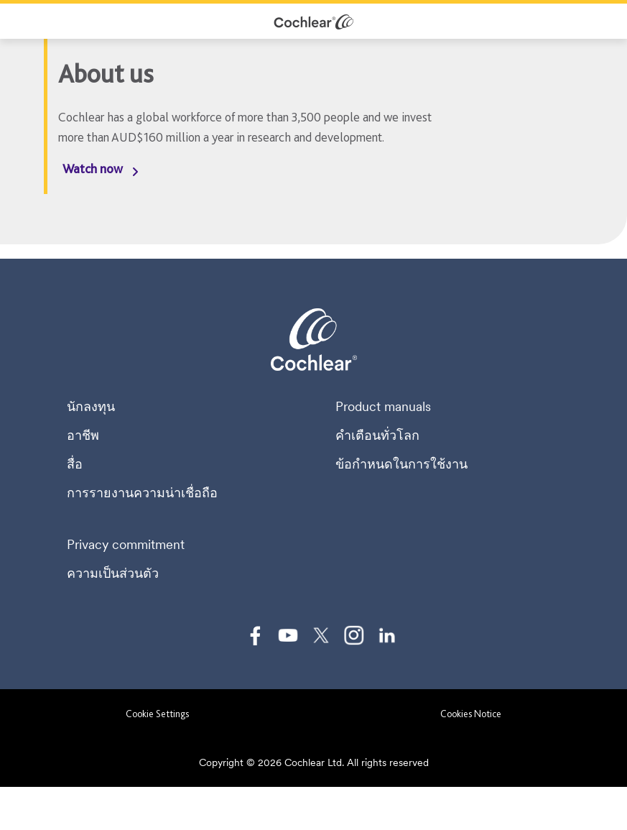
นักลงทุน (91, 407)
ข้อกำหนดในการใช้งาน (401, 464)
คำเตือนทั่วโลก (377, 435)
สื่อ (75, 464)
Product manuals (383, 407)
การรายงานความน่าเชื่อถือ (142, 493)
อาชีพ (83, 435)
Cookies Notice (470, 713)
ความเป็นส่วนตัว (113, 573)
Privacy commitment (126, 545)
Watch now (92, 168)
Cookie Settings (157, 713)
